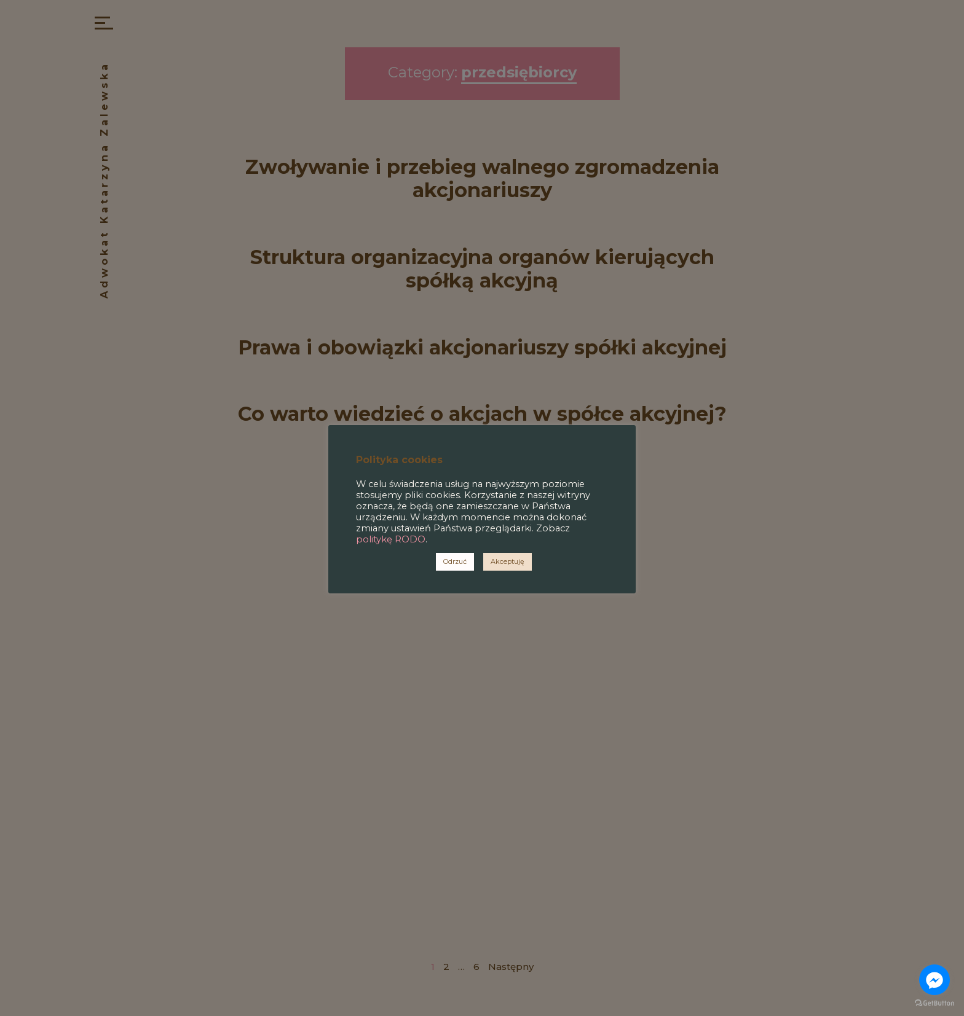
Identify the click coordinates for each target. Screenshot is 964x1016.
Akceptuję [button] (507, 561)
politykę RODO (390, 539)
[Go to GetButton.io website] (934, 1003)
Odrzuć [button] (455, 561)
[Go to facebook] (934, 979)
